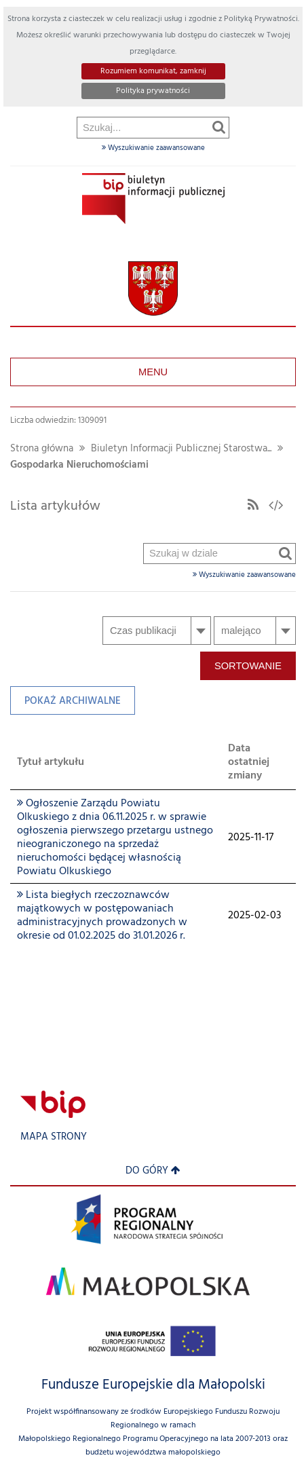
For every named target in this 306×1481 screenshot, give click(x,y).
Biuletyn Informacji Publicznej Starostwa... (181, 449)
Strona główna (41, 449)
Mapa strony (53, 1137)
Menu (153, 372)
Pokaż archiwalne (65, 704)
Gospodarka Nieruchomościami (79, 465)
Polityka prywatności (153, 91)
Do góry (153, 1171)
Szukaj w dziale (144, 204)
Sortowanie (248, 665)
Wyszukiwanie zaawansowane (153, 148)
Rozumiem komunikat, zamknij (153, 71)
